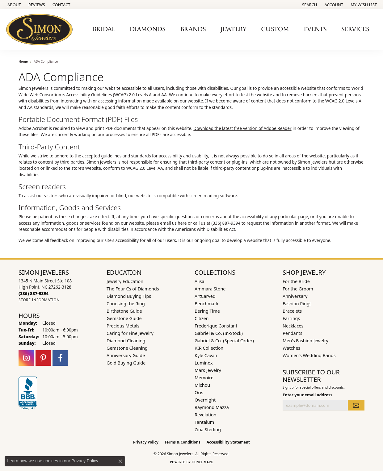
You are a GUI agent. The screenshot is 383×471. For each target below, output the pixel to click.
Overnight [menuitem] (205, 400)
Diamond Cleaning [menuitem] (126, 341)
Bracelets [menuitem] (292, 311)
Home (23, 61)
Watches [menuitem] (291, 348)
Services (355, 29)
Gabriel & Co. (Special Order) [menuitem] (224, 341)
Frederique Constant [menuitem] (216, 326)
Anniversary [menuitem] (295, 296)
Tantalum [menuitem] (204, 422)
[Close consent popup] (120, 461)
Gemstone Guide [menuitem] (124, 318)
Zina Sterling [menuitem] (208, 429)
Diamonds (148, 29)
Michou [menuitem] (202, 385)
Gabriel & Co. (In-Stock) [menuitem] (219, 333)
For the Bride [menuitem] (296, 281)
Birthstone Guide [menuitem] (124, 311)
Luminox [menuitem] (204, 363)
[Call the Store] (33, 293)
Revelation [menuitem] (206, 415)
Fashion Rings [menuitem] (297, 303)
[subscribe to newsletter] (356, 405)
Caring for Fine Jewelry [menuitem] (130, 333)
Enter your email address (307, 395)
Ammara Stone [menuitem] (210, 289)
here (182, 223)
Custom (275, 29)
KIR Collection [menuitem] (209, 348)
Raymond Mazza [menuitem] (212, 407)
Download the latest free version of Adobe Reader (242, 128)
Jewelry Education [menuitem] (125, 281)
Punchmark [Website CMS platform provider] (202, 462)
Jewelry (233, 29)
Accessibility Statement (228, 442)
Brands (193, 29)
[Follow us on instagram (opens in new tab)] (26, 358)
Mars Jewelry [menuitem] (208, 370)
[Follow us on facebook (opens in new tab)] (60, 358)
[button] (309, 4)
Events (315, 29)
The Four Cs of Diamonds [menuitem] (133, 289)
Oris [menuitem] (199, 392)
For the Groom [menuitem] (298, 289)
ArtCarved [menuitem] (205, 296)
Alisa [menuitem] (199, 281)
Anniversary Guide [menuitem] (126, 355)
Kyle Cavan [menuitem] (206, 355)
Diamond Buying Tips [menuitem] (129, 296)
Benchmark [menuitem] (206, 303)
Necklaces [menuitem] (293, 326)
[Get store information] (39, 299)
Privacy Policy (145, 442)
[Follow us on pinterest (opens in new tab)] (43, 358)
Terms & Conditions (182, 442)
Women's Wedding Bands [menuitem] (309, 355)
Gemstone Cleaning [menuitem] (127, 348)
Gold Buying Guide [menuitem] (126, 363)
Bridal (104, 29)
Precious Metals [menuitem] (123, 326)
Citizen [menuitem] (202, 318)
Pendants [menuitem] (292, 333)
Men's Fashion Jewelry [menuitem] (305, 341)
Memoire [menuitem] (204, 378)
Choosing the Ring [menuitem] (126, 303)
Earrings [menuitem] (291, 318)
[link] (13, 4)
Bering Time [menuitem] (207, 311)
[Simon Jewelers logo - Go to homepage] (41, 29)
